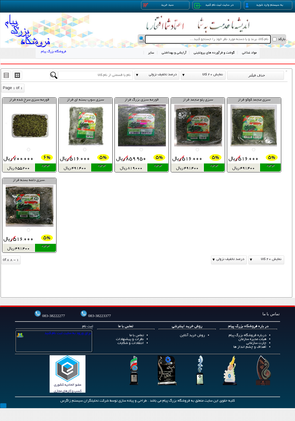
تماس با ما (136, 335)
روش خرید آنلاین (192, 335)
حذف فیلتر (255, 75)
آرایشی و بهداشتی (174, 53)
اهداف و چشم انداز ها (249, 347)
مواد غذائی (249, 53)
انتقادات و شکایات (130, 343)
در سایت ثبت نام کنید (213, 5)
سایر (151, 53)
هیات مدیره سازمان (252, 339)
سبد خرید (158, 5)
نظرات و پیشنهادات (130, 339)
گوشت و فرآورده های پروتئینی (214, 53)
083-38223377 (99, 315)
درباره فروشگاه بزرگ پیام (247, 335)
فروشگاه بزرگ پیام (53, 51)
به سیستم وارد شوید (264, 5)
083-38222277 (53, 315)
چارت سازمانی (256, 343)
